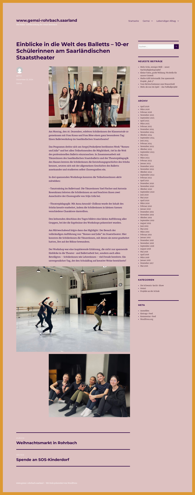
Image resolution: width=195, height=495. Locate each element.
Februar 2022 (146, 178)
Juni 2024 (144, 141)
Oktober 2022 (146, 172)
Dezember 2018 (147, 240)
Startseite (133, 21)
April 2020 (144, 200)
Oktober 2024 (146, 135)
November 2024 (147, 132)
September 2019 (147, 220)
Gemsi (146, 21)
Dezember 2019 (147, 212)
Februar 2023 (146, 160)
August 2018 (145, 249)
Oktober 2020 (146, 189)
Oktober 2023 (146, 149)
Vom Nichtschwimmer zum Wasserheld (157, 84)
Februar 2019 (146, 235)
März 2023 (144, 158)
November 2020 (147, 186)
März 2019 (144, 232)
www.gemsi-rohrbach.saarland (46, 20)
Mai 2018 (144, 252)
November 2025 (147, 115)
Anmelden (144, 311)
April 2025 (144, 121)
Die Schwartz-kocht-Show (152, 285)
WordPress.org (146, 319)
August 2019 (145, 223)
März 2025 (145, 123)
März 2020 (145, 203)
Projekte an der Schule (150, 291)
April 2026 (144, 106)
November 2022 (147, 169)
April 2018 (144, 254)
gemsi (19, 76)
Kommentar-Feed (148, 316)
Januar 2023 (145, 163)
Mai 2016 (144, 266)
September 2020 (147, 192)
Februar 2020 (146, 206)
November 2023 (147, 146)
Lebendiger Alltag (166, 21)
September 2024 (147, 138)
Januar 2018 (145, 260)
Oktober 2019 (146, 217)
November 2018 (147, 243)
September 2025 (147, 118)
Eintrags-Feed (146, 313)
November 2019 (147, 215)
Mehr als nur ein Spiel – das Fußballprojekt (158, 87)
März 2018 (144, 257)
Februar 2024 (146, 143)
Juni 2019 (144, 226)
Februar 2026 (146, 112)
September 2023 (147, 152)
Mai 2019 (144, 229)
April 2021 (144, 180)
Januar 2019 (145, 237)
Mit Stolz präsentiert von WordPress (61, 483)
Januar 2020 (145, 209)
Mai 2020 (144, 198)
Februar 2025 (146, 126)
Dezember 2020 (147, 183)
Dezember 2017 (147, 263)
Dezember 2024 (147, 129)
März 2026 (145, 109)
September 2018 (147, 246)
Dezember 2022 (147, 166)
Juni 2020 (144, 195)
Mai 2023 (144, 155)
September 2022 (147, 175)
